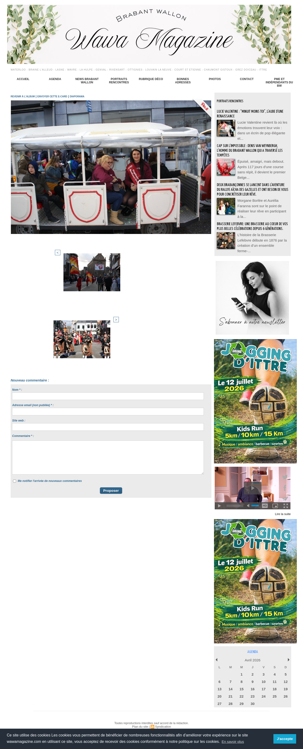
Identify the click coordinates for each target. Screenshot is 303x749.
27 (219, 696)
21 (230, 689)
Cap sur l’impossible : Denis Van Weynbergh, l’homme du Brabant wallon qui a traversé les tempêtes (251, 147)
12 (285, 675)
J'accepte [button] (285, 739)
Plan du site (140, 718)
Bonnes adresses (183, 80)
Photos (215, 79)
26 (285, 689)
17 (263, 682)
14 (230, 682)
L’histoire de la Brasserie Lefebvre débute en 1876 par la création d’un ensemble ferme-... (261, 238)
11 (274, 675)
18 (274, 682)
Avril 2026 (252, 655)
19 (285, 682)
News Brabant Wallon (87, 80)
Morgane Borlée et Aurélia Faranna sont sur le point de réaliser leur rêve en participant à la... (262, 202)
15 (241, 682)
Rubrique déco (151, 79)
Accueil (23, 79)
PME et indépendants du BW (279, 82)
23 (252, 689)
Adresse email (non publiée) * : (32, 299)
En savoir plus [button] (233, 742)
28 (230, 696)
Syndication (162, 718)
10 (263, 675)
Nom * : (17, 284)
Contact (247, 79)
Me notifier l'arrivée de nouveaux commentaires (50, 375)
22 (241, 689)
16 (252, 682)
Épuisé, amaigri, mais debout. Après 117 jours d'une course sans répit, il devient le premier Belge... (262, 162)
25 (274, 689)
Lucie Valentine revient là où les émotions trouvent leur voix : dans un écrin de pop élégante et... (262, 126)
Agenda (55, 79)
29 (241, 696)
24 (263, 689)
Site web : (18, 315)
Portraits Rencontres (119, 80)
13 (219, 682)
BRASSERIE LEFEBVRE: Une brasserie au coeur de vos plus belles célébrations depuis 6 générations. (252, 223)
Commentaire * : (23, 330)
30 (252, 696)
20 (219, 689)
